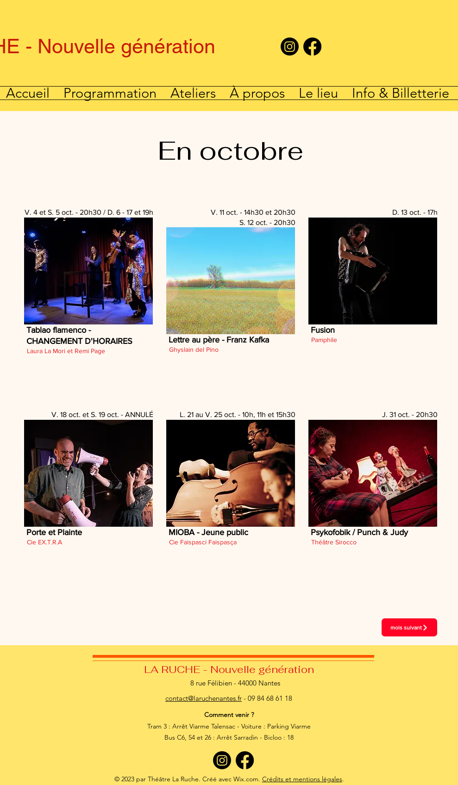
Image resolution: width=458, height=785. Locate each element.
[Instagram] (290, 46)
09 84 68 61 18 (270, 698)
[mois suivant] (409, 627)
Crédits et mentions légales (302, 779)
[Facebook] (312, 46)
